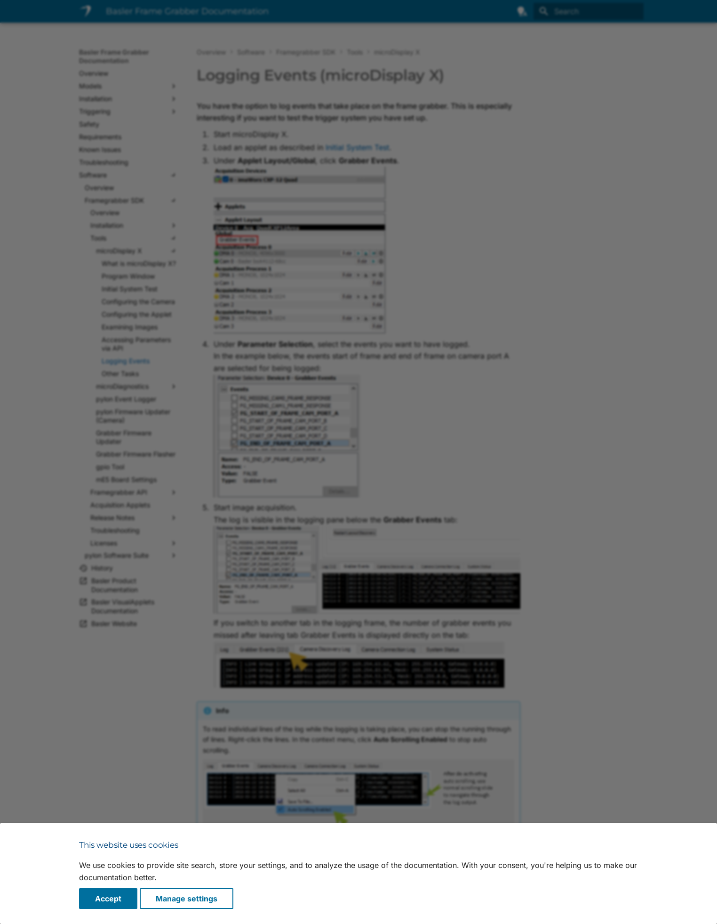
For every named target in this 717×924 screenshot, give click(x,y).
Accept (108, 898)
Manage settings (186, 898)
